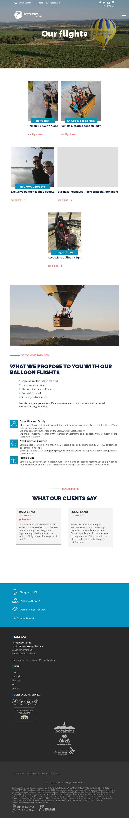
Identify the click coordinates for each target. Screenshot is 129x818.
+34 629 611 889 (24, 2)
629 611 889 (25, 642)
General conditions (50, 773)
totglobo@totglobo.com (49, 2)
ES (104, 5)
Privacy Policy (33, 773)
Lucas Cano (79, 512)
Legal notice (18, 773)
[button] (116, 533)
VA (113, 5)
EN (108, 5)
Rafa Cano (27, 512)
